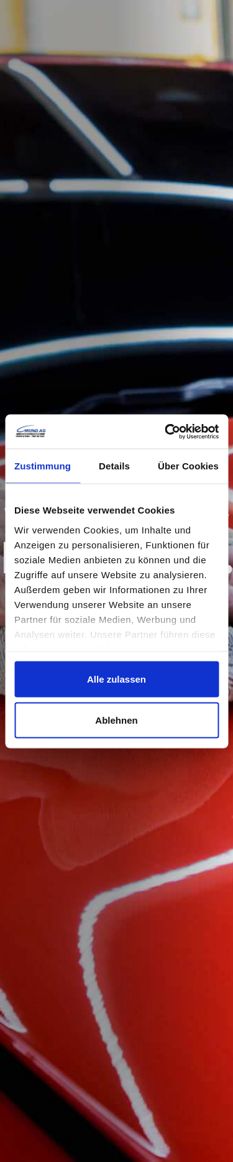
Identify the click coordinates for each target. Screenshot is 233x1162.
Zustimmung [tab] (42, 466)
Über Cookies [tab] (188, 466)
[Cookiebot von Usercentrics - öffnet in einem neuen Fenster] (166, 431)
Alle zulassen (116, 679)
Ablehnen (116, 719)
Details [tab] (114, 466)
